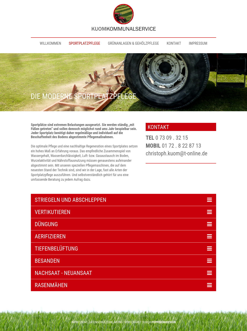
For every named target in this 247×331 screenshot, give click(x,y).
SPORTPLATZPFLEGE (84, 43)
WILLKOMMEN (50, 43)
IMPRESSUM (198, 43)
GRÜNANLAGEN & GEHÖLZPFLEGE (133, 43)
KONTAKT (174, 43)
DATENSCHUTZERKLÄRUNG (106, 322)
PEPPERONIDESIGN (164, 322)
